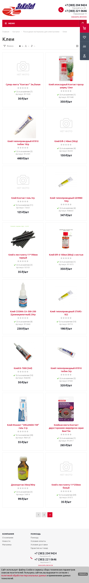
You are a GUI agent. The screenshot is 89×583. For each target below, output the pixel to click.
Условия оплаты (38, 541)
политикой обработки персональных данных (23, 575)
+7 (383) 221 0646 (76, 10)
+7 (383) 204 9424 (76, 5)
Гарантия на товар (39, 548)
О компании (7, 537)
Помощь (36, 534)
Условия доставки (39, 544)
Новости (6, 541)
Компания (8, 534)
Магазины (7, 544)
